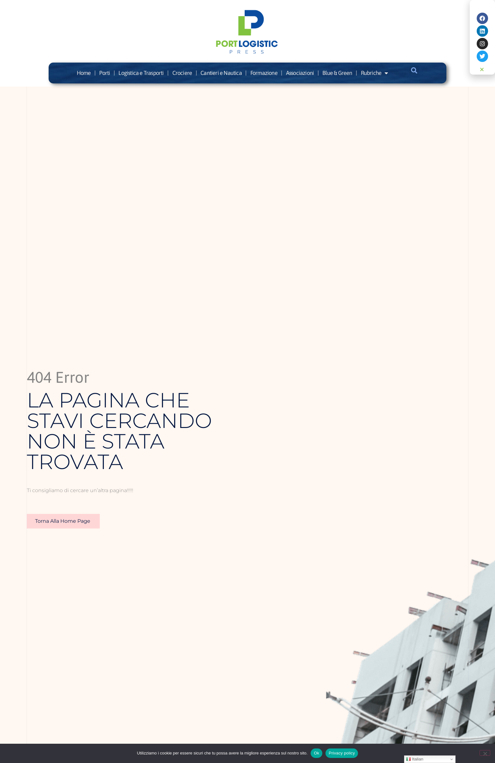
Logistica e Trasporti (141, 73)
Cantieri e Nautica (221, 73)
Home (84, 73)
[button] (414, 70)
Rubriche (374, 73)
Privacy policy (342, 753)
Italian (414, 759)
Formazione (263, 73)
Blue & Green (337, 73)
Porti (104, 73)
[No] (485, 753)
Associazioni (300, 73)
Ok (316, 753)
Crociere (182, 73)
